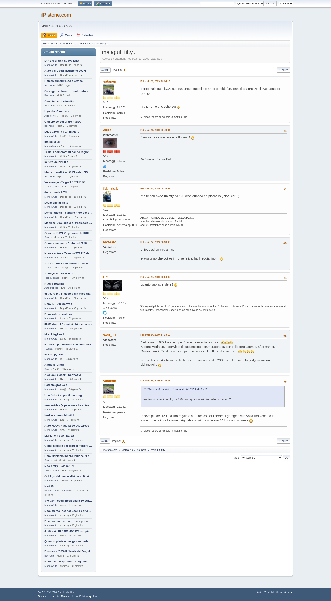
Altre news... (51, 115)
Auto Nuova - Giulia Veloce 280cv (66, 425)
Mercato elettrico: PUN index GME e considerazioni (68, 172)
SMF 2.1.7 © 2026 (47, 592)
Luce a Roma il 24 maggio (61, 131)
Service (48, 237)
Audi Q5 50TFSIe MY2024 (61, 273)
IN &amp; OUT (54, 354)
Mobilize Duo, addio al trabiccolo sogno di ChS (68, 222)
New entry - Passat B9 (59, 466)
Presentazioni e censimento (59, 490)
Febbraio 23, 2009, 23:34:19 (155, 81)
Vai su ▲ (288, 592)
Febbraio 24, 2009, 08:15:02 (155, 188)
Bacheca (49, 95)
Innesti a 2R (52, 141)
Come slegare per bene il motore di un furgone (68, 445)
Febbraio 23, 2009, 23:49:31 (155, 130)
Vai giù (105, 70)
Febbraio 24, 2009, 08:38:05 (155, 242)
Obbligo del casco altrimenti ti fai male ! (68, 476)
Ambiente (49, 85)
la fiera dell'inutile (56, 162)
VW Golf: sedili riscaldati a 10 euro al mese (68, 500)
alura (107, 130)
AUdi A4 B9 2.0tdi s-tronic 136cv (66, 263)
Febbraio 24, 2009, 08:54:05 (155, 277)
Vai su (105, 441)
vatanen (109, 81)
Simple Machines (66, 592)
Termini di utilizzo (273, 592)
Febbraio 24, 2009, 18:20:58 (155, 380)
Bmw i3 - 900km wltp (58, 303)
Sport (47, 369)
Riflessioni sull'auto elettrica (63, 81)
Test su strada (51, 186)
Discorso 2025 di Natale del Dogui (67, 551)
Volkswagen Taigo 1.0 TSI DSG (65, 182)
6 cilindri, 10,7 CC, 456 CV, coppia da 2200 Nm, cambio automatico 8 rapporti (68, 531)
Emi (106, 277)
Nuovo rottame (54, 283)
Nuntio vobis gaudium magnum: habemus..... (68, 561)
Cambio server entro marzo (62, 121)
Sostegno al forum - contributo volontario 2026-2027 (68, 91)
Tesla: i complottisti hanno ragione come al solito (68, 152)
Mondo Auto (50, 65)
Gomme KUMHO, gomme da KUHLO (68, 233)
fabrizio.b (110, 188)
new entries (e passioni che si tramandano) (68, 405)
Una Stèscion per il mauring (63, 395)
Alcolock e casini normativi (62, 375)
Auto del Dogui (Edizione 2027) (65, 70)
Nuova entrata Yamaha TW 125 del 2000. (68, 253)
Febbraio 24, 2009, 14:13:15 (155, 335)
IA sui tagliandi (54, 334)
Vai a (236, 457)
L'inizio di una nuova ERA (61, 60)
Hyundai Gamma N (57, 111)
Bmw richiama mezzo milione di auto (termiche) (68, 456)
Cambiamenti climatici (59, 101)
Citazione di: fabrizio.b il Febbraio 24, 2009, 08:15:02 (177, 389)
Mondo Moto (51, 146)
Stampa (283, 70)
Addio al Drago (54, 364)
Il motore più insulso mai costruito (67, 344)
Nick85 (49, 486)
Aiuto (259, 592)
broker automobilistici (59, 415)
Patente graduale (55, 385)
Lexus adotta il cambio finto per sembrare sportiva (68, 212)
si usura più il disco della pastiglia (67, 293)
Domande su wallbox (58, 314)
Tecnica (48, 348)
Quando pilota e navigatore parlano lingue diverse (68, 541)
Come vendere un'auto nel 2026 (65, 243)
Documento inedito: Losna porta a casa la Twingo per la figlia (68, 510)
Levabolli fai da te (56, 202)
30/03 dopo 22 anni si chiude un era (68, 324)
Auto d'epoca (51, 288)
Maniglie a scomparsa (59, 435)
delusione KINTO (55, 192)
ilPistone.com (56, 15)
